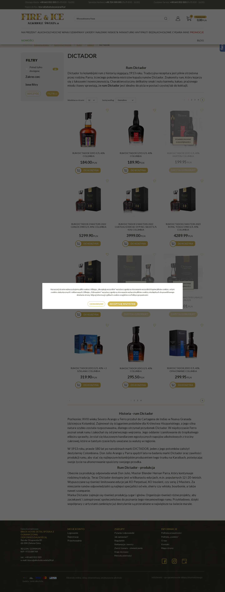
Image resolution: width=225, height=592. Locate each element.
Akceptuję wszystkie (122, 304)
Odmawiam (96, 304)
